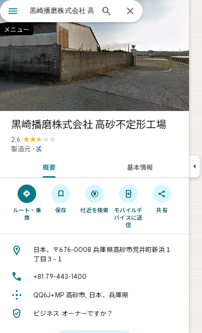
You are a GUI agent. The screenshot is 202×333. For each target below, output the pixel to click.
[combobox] (62, 10)
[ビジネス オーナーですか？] (94, 313)
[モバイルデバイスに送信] (128, 206)
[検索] (106, 12)
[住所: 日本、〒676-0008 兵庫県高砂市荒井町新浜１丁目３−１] (94, 254)
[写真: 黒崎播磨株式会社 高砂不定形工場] (94, 55)
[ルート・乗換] (27, 202)
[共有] (162, 198)
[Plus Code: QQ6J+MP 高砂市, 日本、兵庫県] (94, 295)
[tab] (47, 166)
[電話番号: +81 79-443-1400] (94, 276)
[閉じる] (130, 11)
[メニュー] (13, 12)
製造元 (21, 149)
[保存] (61, 198)
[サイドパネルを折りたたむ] (194, 166)
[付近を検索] (95, 198)
